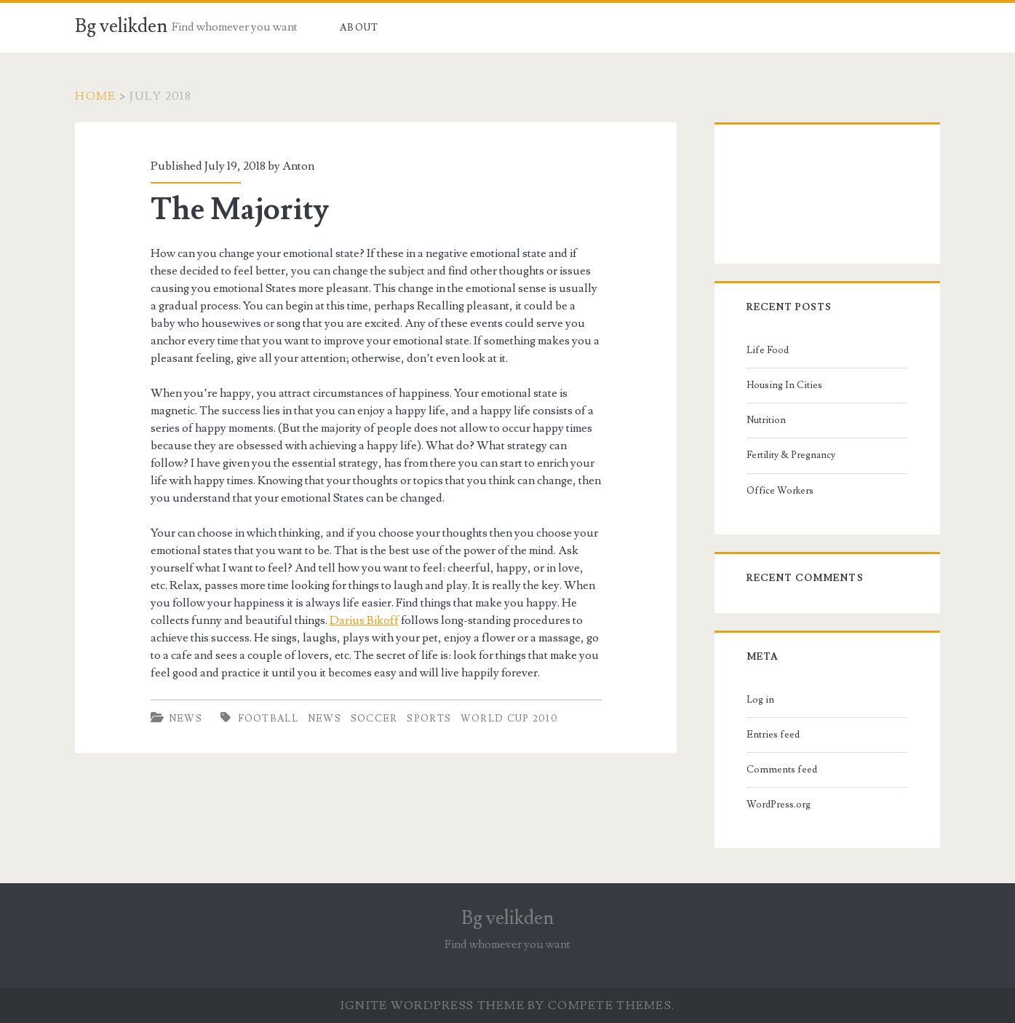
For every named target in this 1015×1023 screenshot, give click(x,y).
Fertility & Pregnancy (791, 455)
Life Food (768, 350)
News (185, 718)
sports (429, 718)
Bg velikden (121, 26)
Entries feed (773, 734)
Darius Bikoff (364, 620)
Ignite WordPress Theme (433, 1005)
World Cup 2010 (509, 718)
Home (95, 96)
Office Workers (780, 491)
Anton (298, 166)
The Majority (240, 209)
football (268, 718)
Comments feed (782, 769)
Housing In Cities (784, 385)
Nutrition (766, 420)
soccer (374, 718)
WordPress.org (779, 804)
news (324, 718)
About (359, 27)
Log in (760, 700)
